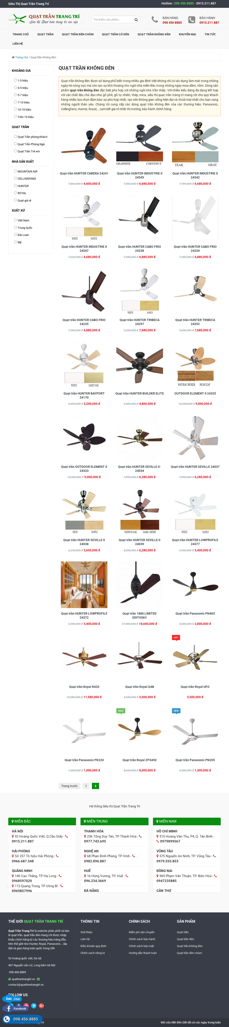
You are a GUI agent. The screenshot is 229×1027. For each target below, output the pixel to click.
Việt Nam (23, 220)
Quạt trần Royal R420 (84, 687)
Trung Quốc (25, 227)
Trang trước (69, 786)
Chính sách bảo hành (142, 939)
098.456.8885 (25, 1019)
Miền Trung (96, 821)
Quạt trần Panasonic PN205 (195, 760)
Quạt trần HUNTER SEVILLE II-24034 (139, 469)
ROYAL (22, 193)
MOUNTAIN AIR (27, 171)
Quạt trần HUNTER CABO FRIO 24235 (84, 322)
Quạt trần (45, 34)
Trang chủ (21, 34)
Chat (12, 999)
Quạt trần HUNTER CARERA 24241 (84, 173)
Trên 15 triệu (26, 117)
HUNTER (23, 186)
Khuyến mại (187, 34)
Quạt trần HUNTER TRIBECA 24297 (139, 322)
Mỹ (19, 242)
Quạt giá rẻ (24, 200)
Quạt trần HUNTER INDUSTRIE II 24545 (139, 175)
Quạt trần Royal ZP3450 (140, 760)
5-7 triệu (23, 95)
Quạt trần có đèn (115, 34)
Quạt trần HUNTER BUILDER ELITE (139, 393)
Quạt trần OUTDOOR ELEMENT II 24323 (84, 469)
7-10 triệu (24, 102)
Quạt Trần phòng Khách (32, 137)
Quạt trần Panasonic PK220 (84, 760)
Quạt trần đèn (185, 939)
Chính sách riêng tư (93, 953)
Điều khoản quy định (93, 946)
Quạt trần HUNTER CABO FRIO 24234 (195, 248)
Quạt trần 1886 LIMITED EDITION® (140, 615)
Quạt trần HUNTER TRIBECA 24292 (195, 322)
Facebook (15, 1008)
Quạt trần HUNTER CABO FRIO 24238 (139, 248)
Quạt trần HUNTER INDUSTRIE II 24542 (195, 175)
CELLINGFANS (27, 178)
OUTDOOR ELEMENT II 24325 (195, 393)
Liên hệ (18, 43)
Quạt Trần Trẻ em (29, 151)
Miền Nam (166, 821)
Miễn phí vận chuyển (142, 932)
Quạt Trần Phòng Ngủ (31, 144)
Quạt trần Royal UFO (195, 687)
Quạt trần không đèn (154, 34)
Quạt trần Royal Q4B (139, 687)
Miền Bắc (21, 821)
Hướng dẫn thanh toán (143, 953)
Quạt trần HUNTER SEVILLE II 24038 (84, 542)
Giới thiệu (86, 932)
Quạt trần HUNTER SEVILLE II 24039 (139, 542)
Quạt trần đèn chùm (77, 34)
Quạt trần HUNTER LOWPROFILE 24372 (84, 615)
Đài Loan (23, 235)
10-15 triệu (24, 109)
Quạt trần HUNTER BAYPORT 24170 (84, 395)
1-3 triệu (23, 80)
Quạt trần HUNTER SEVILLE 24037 (195, 466)
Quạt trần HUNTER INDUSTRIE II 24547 (84, 248)
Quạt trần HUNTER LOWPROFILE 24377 (195, 542)
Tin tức (210, 34)
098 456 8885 (185, 3)
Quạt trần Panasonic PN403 (195, 613)
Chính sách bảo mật (141, 946)
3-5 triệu (23, 88)
